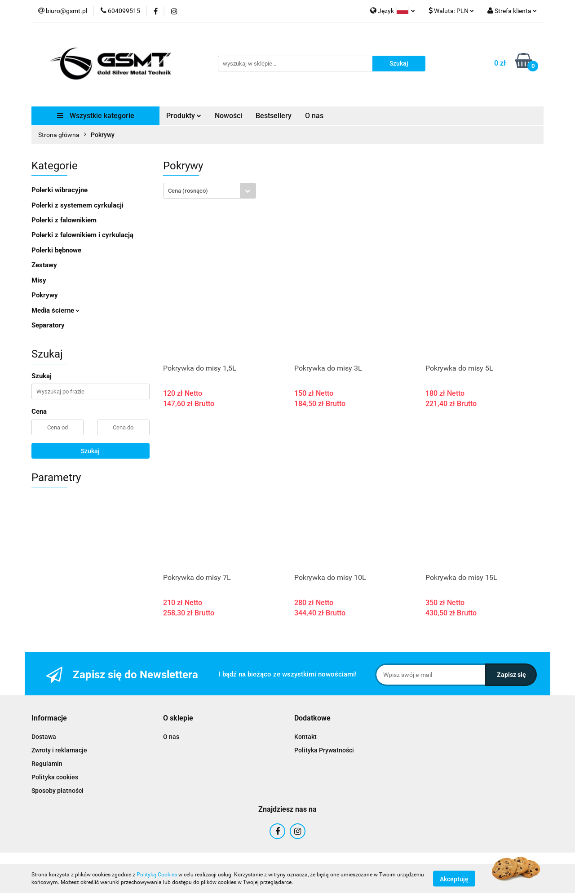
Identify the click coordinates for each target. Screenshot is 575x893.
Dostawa (43, 736)
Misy (38, 280)
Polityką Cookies (157, 874)
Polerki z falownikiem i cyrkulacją (82, 235)
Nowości (228, 115)
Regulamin (46, 763)
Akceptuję (454, 878)
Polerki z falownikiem (64, 220)
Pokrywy (44, 295)
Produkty (183, 115)
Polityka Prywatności (324, 750)
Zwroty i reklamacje (59, 750)
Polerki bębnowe (56, 250)
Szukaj (90, 451)
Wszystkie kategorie (95, 115)
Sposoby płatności (57, 790)
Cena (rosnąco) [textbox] (188, 190)
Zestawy (44, 265)
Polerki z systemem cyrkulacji (77, 205)
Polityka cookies (54, 777)
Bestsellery (274, 115)
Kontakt (305, 736)
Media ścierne (55, 310)
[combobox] (209, 191)
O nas (314, 115)
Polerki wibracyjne (59, 190)
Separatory (48, 325)
